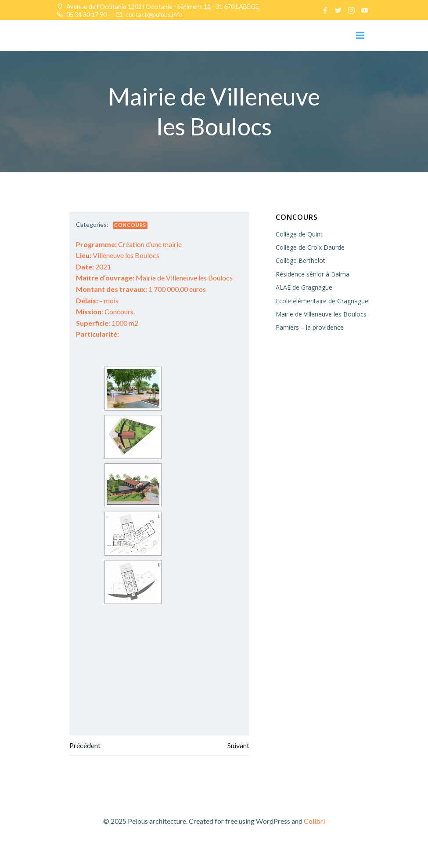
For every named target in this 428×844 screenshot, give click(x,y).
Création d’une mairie (129, 244)
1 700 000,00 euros (141, 289)
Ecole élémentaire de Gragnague (322, 301)
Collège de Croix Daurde (310, 247)
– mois (97, 300)
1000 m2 (107, 323)
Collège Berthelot (300, 260)
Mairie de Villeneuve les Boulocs (154, 277)
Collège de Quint (299, 234)
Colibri (314, 821)
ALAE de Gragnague (304, 287)
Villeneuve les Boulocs (117, 255)
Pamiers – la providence (310, 327)
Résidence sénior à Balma (312, 274)
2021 (93, 266)
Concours (130, 225)
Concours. (105, 311)
